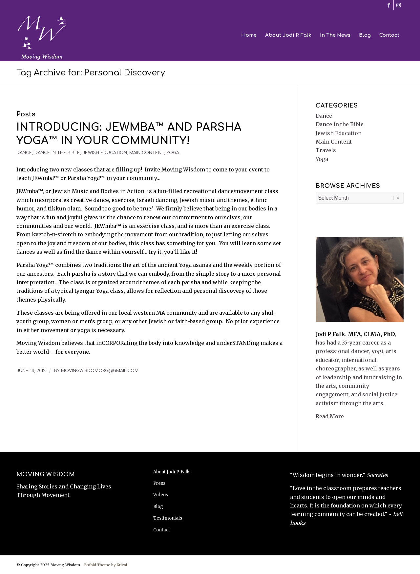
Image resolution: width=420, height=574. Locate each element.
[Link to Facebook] (388, 5)
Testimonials (167, 518)
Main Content (146, 152)
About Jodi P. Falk (171, 472)
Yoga (172, 152)
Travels (326, 150)
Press (159, 483)
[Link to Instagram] (399, 5)
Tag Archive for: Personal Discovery (90, 72)
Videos (160, 495)
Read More (330, 416)
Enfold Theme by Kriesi (105, 565)
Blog (158, 506)
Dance (24, 152)
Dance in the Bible (57, 152)
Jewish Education (104, 152)
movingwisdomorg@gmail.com (99, 370)
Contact (161, 530)
